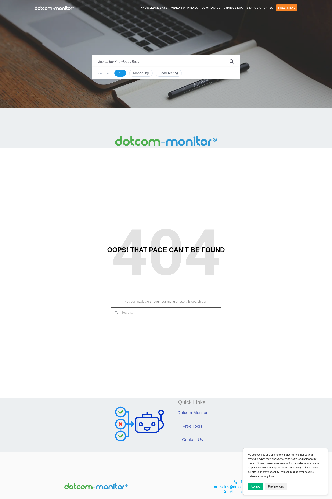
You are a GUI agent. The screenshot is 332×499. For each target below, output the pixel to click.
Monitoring (141, 73)
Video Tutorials (184, 7)
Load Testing (169, 73)
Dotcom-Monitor (192, 412)
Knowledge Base (154, 7)
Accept (255, 486)
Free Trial (286, 7)
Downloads (211, 7)
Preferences (276, 486)
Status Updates (260, 7)
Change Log (233, 7)
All (120, 73)
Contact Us (192, 439)
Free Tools (192, 426)
